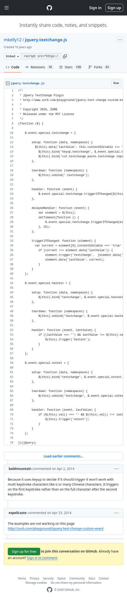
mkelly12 (13, 39)
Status (61, 578)
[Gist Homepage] (49, 8)
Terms (22, 578)
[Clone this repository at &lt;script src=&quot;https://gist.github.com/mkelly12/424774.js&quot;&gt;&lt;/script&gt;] (41, 56)
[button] (65, 56)
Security (48, 578)
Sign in (95, 7)
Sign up (114, 7)
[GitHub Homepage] (49, 590)
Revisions (39, 67)
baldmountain (20, 468)
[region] (63, 266)
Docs (92, 578)
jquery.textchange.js (46, 39)
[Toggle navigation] (6, 8)
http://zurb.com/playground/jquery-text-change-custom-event (56, 528)
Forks (99, 67)
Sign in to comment (42, 558)
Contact (104, 578)
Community (77, 578)
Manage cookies (36, 583)
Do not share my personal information (76, 583)
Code (13, 67)
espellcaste (18, 512)
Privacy (34, 578)
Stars (71, 67)
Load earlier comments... (63, 456)
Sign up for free (24, 551)
